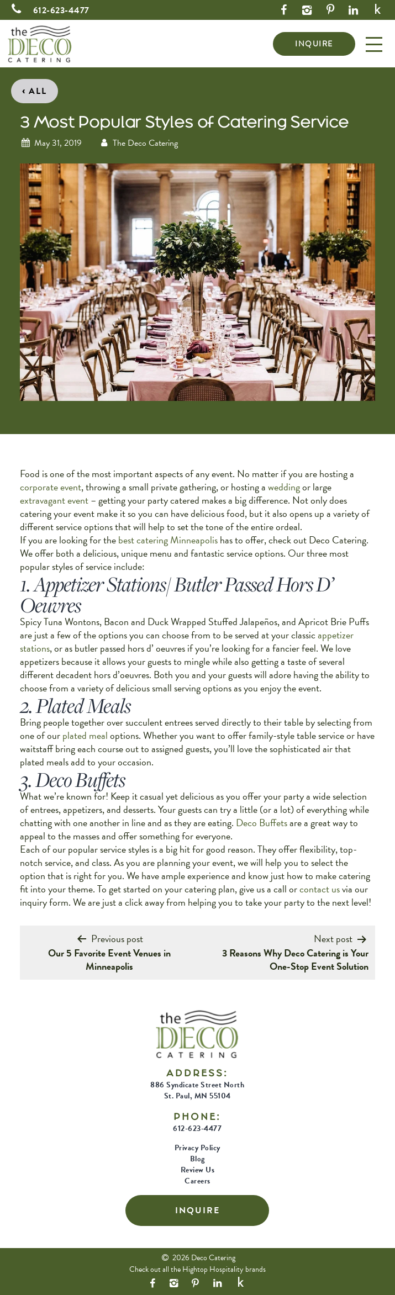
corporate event (50, 486)
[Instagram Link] (307, 10)
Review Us (198, 1170)
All (34, 90)
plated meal (85, 735)
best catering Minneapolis (168, 539)
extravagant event (54, 500)
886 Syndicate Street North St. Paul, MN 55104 (197, 1090)
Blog (197, 1159)
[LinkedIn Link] (353, 10)
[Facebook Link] (284, 10)
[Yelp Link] (378, 10)
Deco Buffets (261, 822)
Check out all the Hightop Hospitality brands (197, 1269)
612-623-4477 (48, 10)
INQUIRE (314, 44)
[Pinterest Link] (330, 10)
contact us (319, 888)
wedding (284, 486)
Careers (197, 1181)
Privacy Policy (197, 1148)
